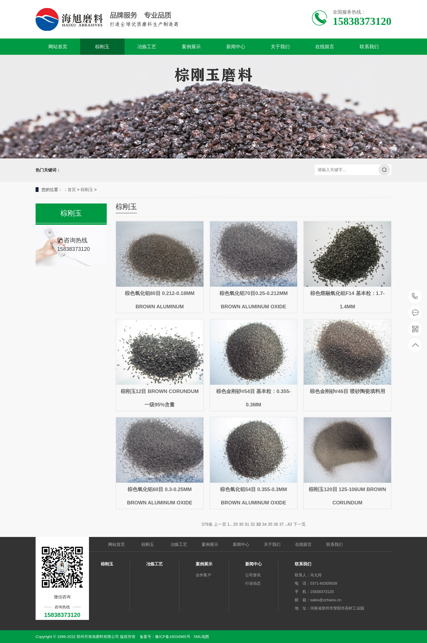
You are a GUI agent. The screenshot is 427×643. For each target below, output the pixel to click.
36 (275, 524)
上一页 (220, 524)
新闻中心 (235, 46)
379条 (206, 524)
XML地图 (201, 636)
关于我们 (280, 46)
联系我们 (369, 46)
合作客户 (203, 575)
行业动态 (253, 583)
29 (235, 524)
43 (289, 524)
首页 (72, 189)
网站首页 (57, 46)
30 (241, 524)
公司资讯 (253, 575)
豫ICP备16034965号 (172, 636)
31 (247, 524)
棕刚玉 (102, 46)
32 (252, 524)
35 (270, 524)
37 (281, 524)
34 (264, 524)
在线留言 (324, 46)
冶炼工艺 (146, 46)
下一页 (299, 524)
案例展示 (191, 46)
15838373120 (415, 296)
